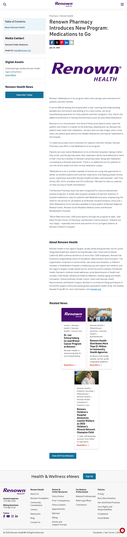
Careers (34, 509)
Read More (73, 365)
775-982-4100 (9, 501)
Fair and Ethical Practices (109, 502)
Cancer (67, 325)
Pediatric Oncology (85, 391)
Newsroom (35, 513)
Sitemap (120, 532)
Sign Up (89, 476)
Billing (55, 517)
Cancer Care (77, 331)
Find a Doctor (58, 496)
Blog (32, 518)
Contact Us (35, 522)
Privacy (101, 494)
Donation (94, 331)
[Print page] (71, 42)
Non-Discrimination (107, 498)
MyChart (56, 513)
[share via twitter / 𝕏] (57, 42)
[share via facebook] (51, 42)
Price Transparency (61, 500)
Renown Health (66, 16)
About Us (34, 494)
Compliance (103, 513)
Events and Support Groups (59, 523)
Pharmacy (53, 16)
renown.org (95, 289)
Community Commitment (36, 504)
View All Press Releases (63, 456)
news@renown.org (22, 50)
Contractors (81, 504)
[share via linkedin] (66, 42)
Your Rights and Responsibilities (105, 508)
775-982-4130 (9, 507)
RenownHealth (96, 336)
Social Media (103, 518)
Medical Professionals (86, 496)
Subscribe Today (24, 95)
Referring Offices (83, 500)
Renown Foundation (39, 498)
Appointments (58, 509)
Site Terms (109, 532)
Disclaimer (97, 532)
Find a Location (59, 504)
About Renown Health (15, 27)
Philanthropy (95, 328)
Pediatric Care (83, 405)
